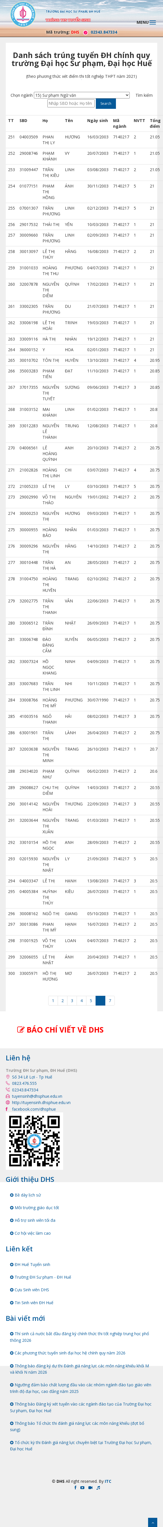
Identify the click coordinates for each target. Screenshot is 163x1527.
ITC (108, 1481)
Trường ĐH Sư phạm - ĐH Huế (40, 1277)
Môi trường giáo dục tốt (34, 1207)
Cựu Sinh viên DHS (29, 1289)
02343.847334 (98, 32)
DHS (75, 32)
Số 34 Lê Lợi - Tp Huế (32, 1077)
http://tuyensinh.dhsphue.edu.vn (41, 1102)
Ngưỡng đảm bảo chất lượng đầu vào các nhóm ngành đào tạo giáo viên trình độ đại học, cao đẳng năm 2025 (80, 1388)
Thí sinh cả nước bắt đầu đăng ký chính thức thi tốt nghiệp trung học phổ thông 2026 (79, 1337)
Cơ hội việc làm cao (30, 1233)
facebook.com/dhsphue (34, 1109)
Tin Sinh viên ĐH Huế (31, 1302)
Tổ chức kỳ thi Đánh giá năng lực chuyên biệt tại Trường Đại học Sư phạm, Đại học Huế (81, 1445)
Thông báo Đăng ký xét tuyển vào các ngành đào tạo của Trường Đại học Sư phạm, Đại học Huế (81, 1407)
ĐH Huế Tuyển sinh (30, 1264)
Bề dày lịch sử (25, 1195)
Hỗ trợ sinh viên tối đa (32, 1220)
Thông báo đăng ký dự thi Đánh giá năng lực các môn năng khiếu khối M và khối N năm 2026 (79, 1369)
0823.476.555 (24, 1083)
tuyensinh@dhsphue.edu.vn (37, 1096)
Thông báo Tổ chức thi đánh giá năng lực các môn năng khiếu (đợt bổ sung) (77, 1426)
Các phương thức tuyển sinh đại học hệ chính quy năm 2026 (67, 1353)
